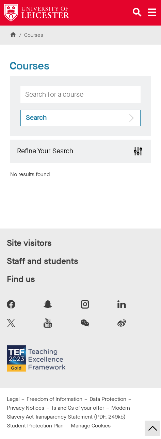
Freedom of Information (54, 399)
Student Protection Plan (35, 425)
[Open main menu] (152, 12)
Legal (13, 399)
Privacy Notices (25, 407)
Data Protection (108, 399)
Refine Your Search (45, 151)
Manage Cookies (91, 425)
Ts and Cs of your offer (77, 407)
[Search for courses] (80, 118)
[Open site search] (137, 12)
